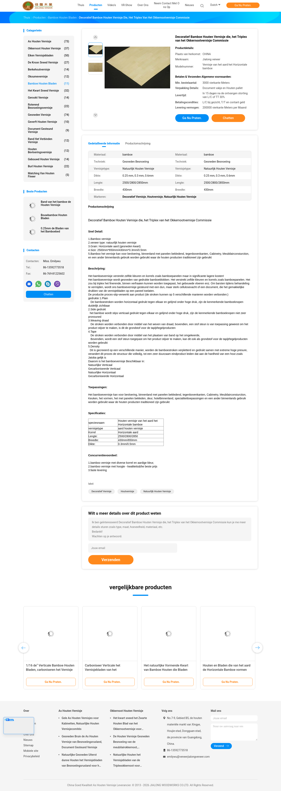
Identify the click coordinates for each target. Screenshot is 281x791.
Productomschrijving (137, 143)
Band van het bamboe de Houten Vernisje (56, 203)
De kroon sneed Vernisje (48, 62)
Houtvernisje (127, 491)
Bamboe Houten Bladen (48, 83)
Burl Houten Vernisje (48, 166)
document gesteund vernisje (48, 130)
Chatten (48, 294)
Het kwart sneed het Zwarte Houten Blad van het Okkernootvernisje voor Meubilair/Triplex (130, 724)
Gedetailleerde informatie (104, 143)
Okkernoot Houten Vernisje (48, 48)
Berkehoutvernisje (48, 69)
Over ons (28, 734)
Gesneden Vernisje (48, 115)
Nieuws (27, 739)
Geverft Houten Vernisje (48, 122)
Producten (29, 723)
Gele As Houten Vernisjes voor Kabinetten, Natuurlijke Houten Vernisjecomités (80, 723)
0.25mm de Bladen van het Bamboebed (55, 230)
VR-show (28, 728)
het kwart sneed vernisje (48, 91)
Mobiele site (30, 750)
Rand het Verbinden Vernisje (48, 140)
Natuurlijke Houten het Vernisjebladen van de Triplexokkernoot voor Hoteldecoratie (127, 760)
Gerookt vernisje (48, 98)
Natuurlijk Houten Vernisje (157, 491)
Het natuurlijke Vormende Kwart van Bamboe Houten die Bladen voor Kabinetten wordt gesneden (166, 670)
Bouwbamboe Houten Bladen (54, 217)
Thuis (26, 718)
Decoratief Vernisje (101, 491)
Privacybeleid (31, 756)
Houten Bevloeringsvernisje (48, 151)
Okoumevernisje (48, 76)
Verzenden (110, 559)
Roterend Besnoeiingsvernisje (48, 106)
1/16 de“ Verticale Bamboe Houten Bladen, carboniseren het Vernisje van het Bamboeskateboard (50, 670)
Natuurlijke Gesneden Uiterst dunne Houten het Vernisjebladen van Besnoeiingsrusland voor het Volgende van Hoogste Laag (82, 760)
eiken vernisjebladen (48, 55)
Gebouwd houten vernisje (48, 159)
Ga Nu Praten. (243, 5)
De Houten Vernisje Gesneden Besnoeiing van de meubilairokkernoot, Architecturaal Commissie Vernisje (131, 742)
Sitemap (28, 745)
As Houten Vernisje (48, 41)
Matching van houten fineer (48, 175)
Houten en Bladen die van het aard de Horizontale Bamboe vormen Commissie (226, 670)
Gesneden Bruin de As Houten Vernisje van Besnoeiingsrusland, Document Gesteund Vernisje (82, 742)
